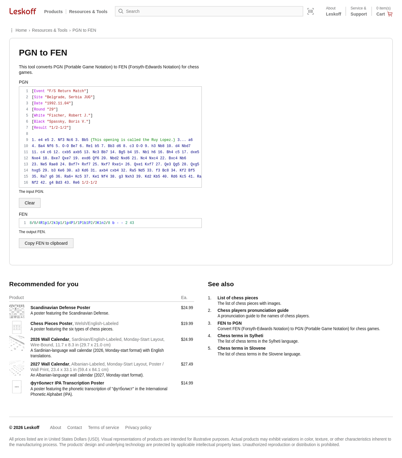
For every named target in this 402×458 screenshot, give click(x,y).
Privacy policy (138, 427)
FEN (23, 214)
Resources (88, 11)
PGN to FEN (84, 30)
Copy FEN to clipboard (46, 243)
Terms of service (103, 427)
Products (53, 11)
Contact (74, 427)
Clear (30, 202)
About (55, 427)
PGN (23, 82)
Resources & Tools (49, 30)
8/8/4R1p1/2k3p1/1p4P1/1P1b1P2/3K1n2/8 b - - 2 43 (110, 223)
